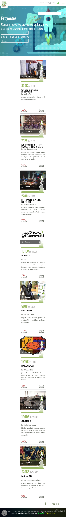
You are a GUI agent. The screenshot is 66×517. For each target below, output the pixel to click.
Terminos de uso (50, 513)
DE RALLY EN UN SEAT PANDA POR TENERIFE (31, 201)
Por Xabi (23, 259)
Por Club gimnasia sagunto (29, 149)
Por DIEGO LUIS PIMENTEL (28, 204)
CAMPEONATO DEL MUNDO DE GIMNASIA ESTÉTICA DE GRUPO (32, 146)
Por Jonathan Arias (26, 94)
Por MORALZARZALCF (27, 370)
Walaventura (25, 255)
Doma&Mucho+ (26, 311)
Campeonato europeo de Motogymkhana (29, 91)
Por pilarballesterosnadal (28, 425)
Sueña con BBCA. (27, 476)
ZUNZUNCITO (26, 421)
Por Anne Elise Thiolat (27, 314)
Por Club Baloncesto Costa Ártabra (31, 480)
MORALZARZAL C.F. (27, 366)
